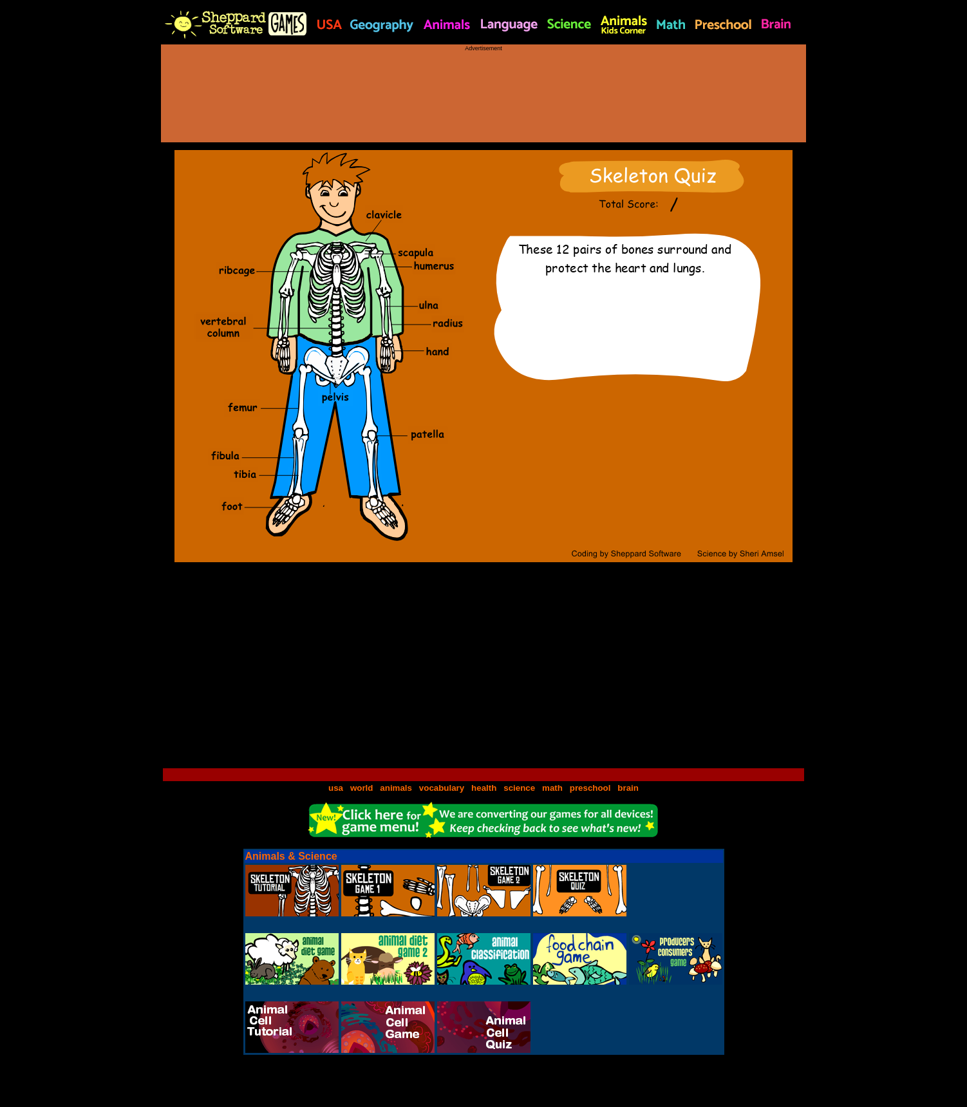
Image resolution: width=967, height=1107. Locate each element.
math (552, 788)
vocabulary (441, 788)
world (361, 788)
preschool (591, 788)
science (519, 788)
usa (335, 788)
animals (396, 788)
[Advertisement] (483, 91)
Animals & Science (291, 856)
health (483, 788)
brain (628, 788)
